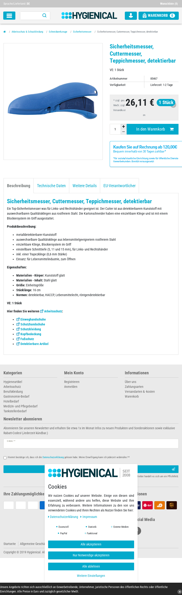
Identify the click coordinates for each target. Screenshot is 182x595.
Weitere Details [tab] (85, 185)
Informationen (137, 373)
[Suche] (44, 16)
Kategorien (12, 373)
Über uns (130, 382)
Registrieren (71, 382)
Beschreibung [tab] (18, 185)
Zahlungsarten (134, 387)
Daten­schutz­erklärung (63, 517)
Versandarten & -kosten (140, 391)
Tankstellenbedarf (14, 411)
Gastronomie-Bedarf (16, 396)
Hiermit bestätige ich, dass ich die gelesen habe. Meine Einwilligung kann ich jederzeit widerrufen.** (69, 457)
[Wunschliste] (169, 3)
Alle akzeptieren (91, 544)
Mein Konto (74, 373)
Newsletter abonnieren (22, 419)
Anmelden (70, 387)
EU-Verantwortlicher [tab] (119, 185)
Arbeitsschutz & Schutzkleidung (27, 31)
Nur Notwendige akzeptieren (91, 555)
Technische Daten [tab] (51, 185)
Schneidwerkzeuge (58, 31)
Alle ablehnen (91, 566)
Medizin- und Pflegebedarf (20, 406)
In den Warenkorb (154, 129)
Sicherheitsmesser (82, 31)
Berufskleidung (13, 391)
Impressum (88, 517)
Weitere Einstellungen (91, 576)
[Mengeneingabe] (115, 129)
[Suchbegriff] (29, 16)
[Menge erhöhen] (123, 126)
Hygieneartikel (12, 382)
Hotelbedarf (11, 401)
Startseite (9, 544)
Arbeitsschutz (53, 311)
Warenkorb (132, 396)
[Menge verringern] (123, 131)
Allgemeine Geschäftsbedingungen (42, 544)
